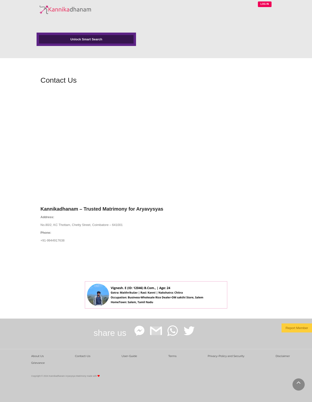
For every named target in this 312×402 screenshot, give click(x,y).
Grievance (38, 363)
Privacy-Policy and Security (226, 356)
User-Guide (129, 356)
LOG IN (265, 4)
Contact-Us (82, 356)
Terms (172, 356)
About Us (37, 356)
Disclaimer (283, 356)
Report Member (296, 328)
